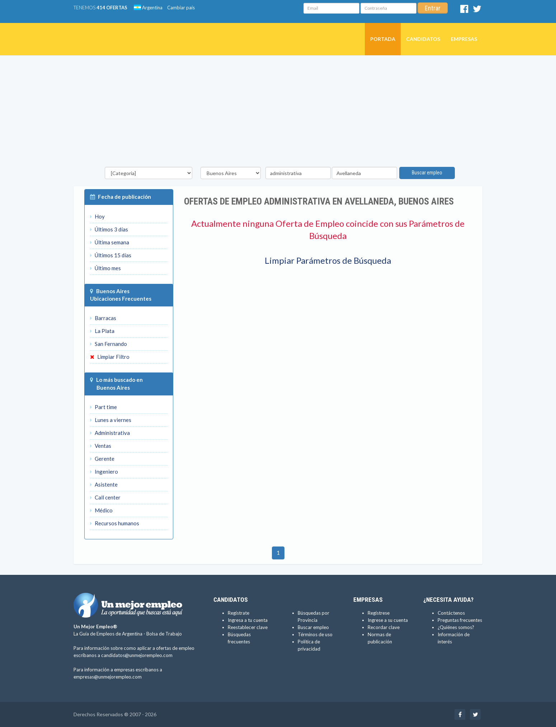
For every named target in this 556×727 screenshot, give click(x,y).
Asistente (104, 484)
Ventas (100, 445)
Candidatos (423, 39)
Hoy (97, 216)
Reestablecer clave (248, 627)
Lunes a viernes (110, 420)
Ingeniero (104, 471)
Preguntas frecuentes (460, 620)
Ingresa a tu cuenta (248, 620)
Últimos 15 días (110, 255)
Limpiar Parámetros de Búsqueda (328, 260)
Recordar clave (384, 627)
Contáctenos (451, 613)
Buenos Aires (112, 291)
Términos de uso (315, 634)
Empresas (464, 39)
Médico (101, 510)
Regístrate (238, 613)
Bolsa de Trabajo (164, 634)
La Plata (102, 331)
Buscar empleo (427, 172)
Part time (103, 407)
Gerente (102, 458)
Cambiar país (181, 7)
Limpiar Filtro (109, 356)
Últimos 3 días (109, 229)
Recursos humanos (114, 523)
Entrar (432, 8)
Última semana (109, 242)
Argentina (148, 7)
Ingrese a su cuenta (388, 620)
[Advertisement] (278, 113)
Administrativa (110, 433)
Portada (382, 39)
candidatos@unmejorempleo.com (137, 655)
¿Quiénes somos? (456, 627)
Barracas (103, 318)
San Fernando (108, 344)
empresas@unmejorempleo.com (108, 677)
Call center (105, 497)
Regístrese (379, 613)
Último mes (105, 268)
